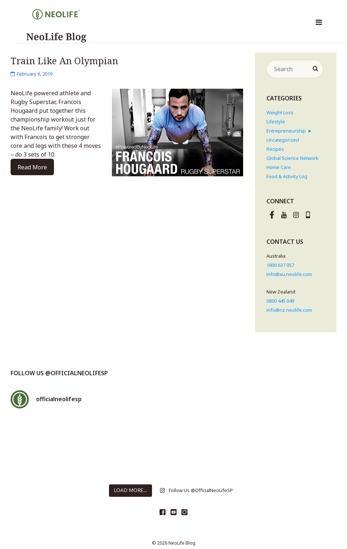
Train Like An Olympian (64, 60)
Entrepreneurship (286, 130)
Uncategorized (282, 140)
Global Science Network (292, 158)
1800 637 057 (280, 265)
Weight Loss (279, 112)
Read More (32, 167)
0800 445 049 (280, 300)
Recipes (275, 149)
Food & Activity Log (286, 176)
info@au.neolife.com (289, 274)
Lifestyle (275, 121)
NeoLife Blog (181, 543)
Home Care (278, 167)
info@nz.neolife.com (289, 310)
